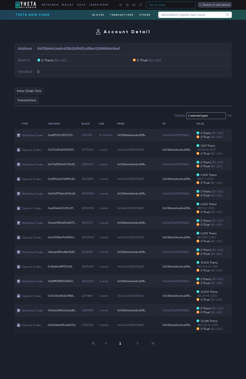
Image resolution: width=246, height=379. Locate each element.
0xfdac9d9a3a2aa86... (62, 310)
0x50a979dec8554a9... (62, 193)
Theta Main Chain (33, 15)
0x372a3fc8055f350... (61, 149)
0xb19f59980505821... (61, 281)
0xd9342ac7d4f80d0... (62, 178)
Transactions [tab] (26, 100)
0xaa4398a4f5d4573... (62, 222)
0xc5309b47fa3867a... (62, 237)
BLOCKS (98, 15)
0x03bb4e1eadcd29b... (132, 135)
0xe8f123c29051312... (61, 135)
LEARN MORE (99, 5)
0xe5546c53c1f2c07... (61, 208)
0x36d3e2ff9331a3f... (61, 266)
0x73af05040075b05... (62, 164)
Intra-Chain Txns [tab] (29, 91)
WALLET (68, 5)
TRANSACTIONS (122, 15)
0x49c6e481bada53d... (62, 324)
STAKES (145, 15)
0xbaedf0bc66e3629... (62, 251)
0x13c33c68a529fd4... (61, 295)
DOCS (81, 5)
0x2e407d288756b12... (176, 135)
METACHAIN (50, 5)
